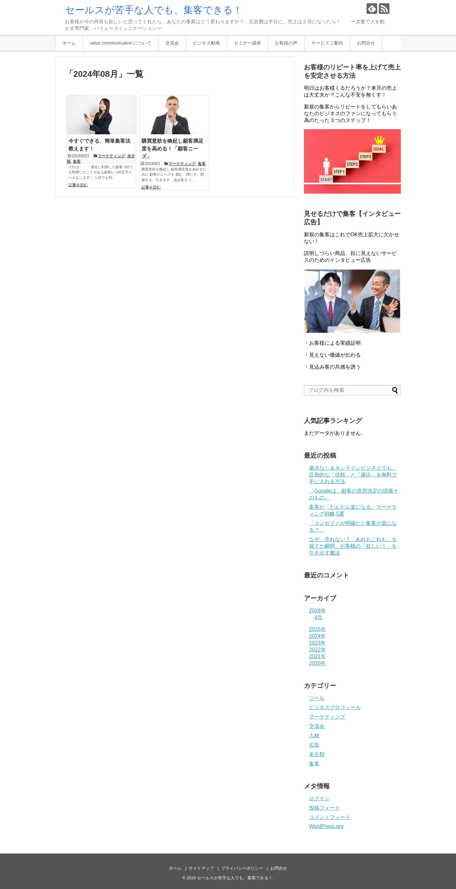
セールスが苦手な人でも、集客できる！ (154, 10)
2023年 (317, 643)
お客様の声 (286, 43)
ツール (317, 698)
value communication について (120, 43)
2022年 (317, 649)
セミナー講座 (247, 43)
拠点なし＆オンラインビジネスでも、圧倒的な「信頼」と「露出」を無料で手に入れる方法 (353, 474)
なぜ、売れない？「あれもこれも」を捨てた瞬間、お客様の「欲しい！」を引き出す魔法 (353, 546)
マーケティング (111, 156)
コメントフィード (329, 817)
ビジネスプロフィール (335, 707)
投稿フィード (324, 808)
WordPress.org (326, 826)
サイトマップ (201, 868)
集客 (77, 161)
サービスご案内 (327, 43)
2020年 (317, 663)
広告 (314, 745)
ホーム (69, 43)
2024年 (317, 636)
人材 (314, 735)
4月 (318, 617)
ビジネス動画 (206, 43)
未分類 (317, 754)
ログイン (319, 798)
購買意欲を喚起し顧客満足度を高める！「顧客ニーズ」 (172, 148)
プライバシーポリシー (242, 868)
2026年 (317, 610)
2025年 (317, 629)
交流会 (172, 43)
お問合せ (366, 43)
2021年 (317, 656)
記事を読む (78, 185)
